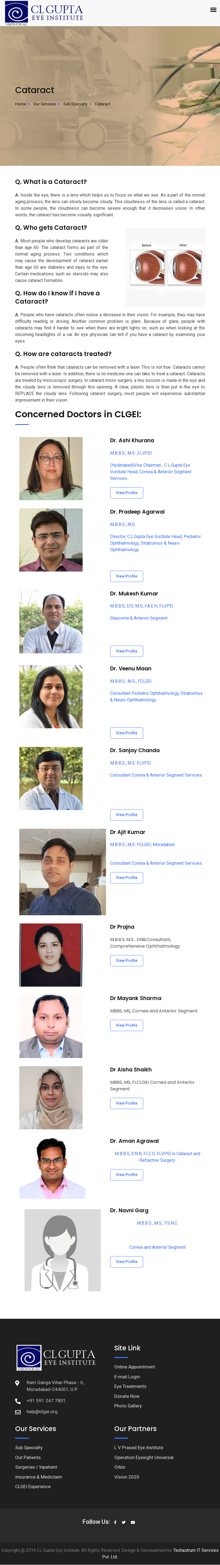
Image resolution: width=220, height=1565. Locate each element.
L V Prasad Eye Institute (138, 1447)
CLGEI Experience (33, 1486)
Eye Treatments (130, 1386)
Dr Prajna (122, 927)
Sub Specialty (75, 104)
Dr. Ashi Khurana (132, 440)
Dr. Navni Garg (129, 1210)
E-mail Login (127, 1376)
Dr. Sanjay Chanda (135, 750)
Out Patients (28, 1457)
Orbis (119, 1467)
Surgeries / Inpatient (36, 1467)
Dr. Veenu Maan (131, 668)
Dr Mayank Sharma (135, 998)
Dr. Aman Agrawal (134, 1141)
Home (20, 104)
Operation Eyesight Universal (143, 1457)
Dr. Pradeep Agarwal (137, 512)
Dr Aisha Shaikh (131, 1069)
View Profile (126, 493)
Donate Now (127, 1396)
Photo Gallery (128, 1406)
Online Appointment (134, 1367)
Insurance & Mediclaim (38, 1477)
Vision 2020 (126, 1477)
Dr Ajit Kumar (127, 832)
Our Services (44, 104)
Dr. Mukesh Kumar (134, 593)
